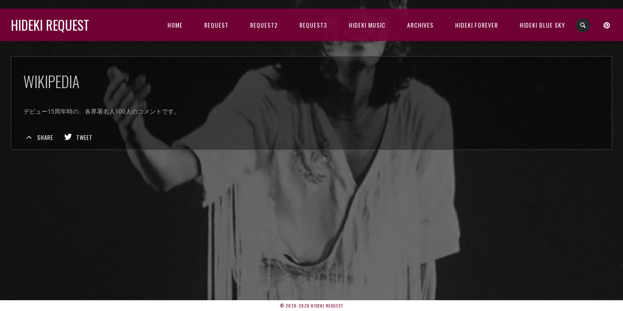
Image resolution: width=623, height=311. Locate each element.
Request (216, 24)
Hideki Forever (476, 24)
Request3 (313, 24)
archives (420, 24)
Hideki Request (50, 25)
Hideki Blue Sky (542, 24)
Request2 (264, 24)
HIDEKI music (367, 24)
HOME (175, 24)
